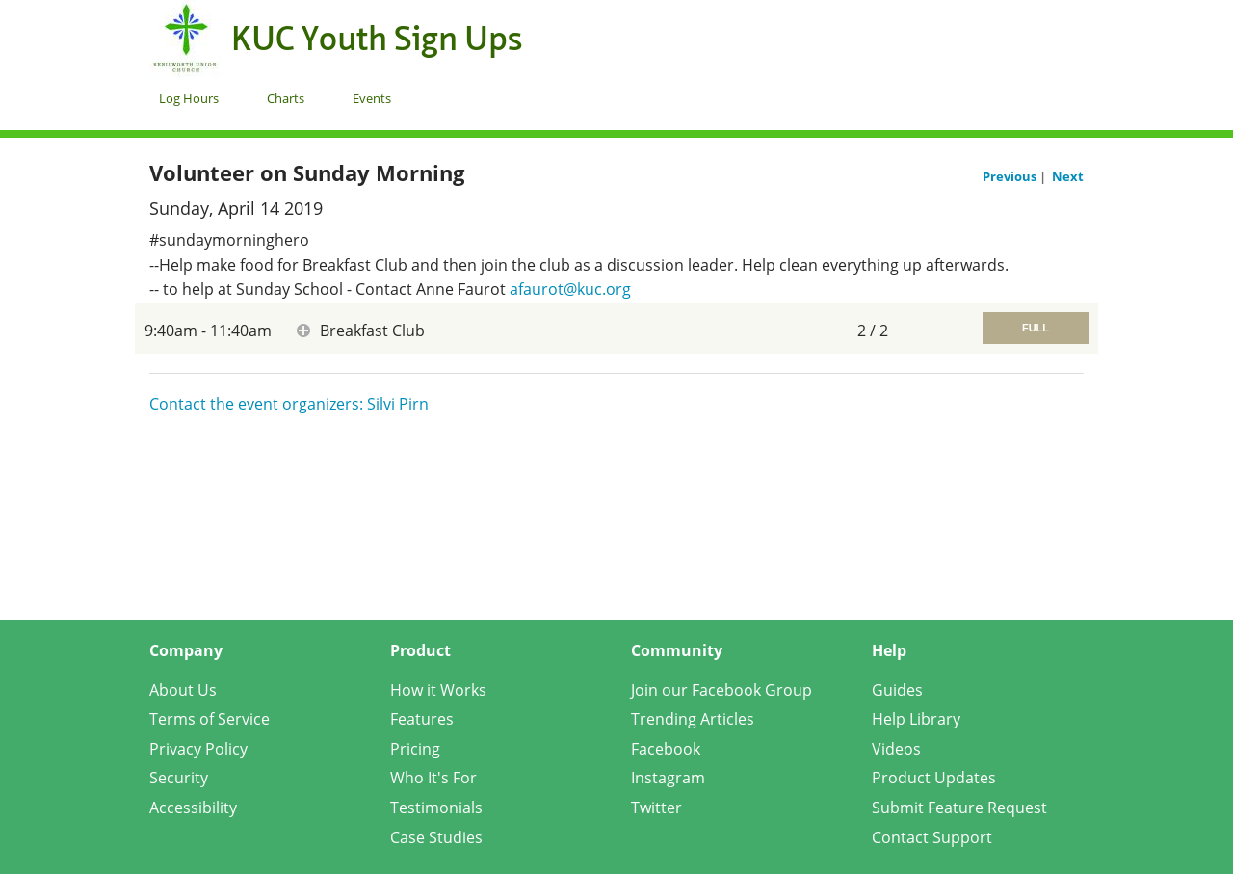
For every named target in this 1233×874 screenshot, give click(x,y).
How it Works (438, 690)
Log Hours (189, 98)
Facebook (665, 748)
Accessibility (193, 807)
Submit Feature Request (959, 807)
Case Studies (436, 837)
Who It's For (433, 777)
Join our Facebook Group (721, 690)
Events (372, 98)
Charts (285, 98)
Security (178, 777)
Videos (896, 748)
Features (422, 718)
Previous (1011, 176)
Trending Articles (692, 718)
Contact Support (932, 837)
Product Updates (934, 777)
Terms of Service (209, 718)
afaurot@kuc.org (570, 289)
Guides (897, 690)
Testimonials (436, 807)
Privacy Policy (198, 748)
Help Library (916, 718)
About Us (183, 690)
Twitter (656, 807)
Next (1068, 176)
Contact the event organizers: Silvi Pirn (289, 403)
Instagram (668, 777)
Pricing (415, 748)
